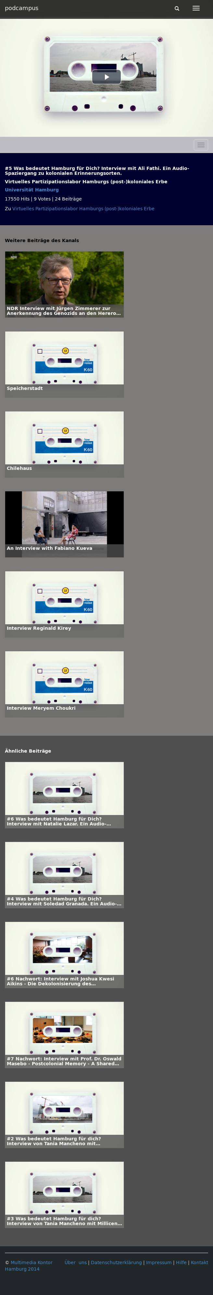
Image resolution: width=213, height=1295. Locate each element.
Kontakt (199, 1262)
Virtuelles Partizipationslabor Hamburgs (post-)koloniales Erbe (83, 209)
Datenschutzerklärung (116, 1262)
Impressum (159, 1262)
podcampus (21, 8)
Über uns (76, 1262)
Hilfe (181, 1262)
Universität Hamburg (32, 190)
